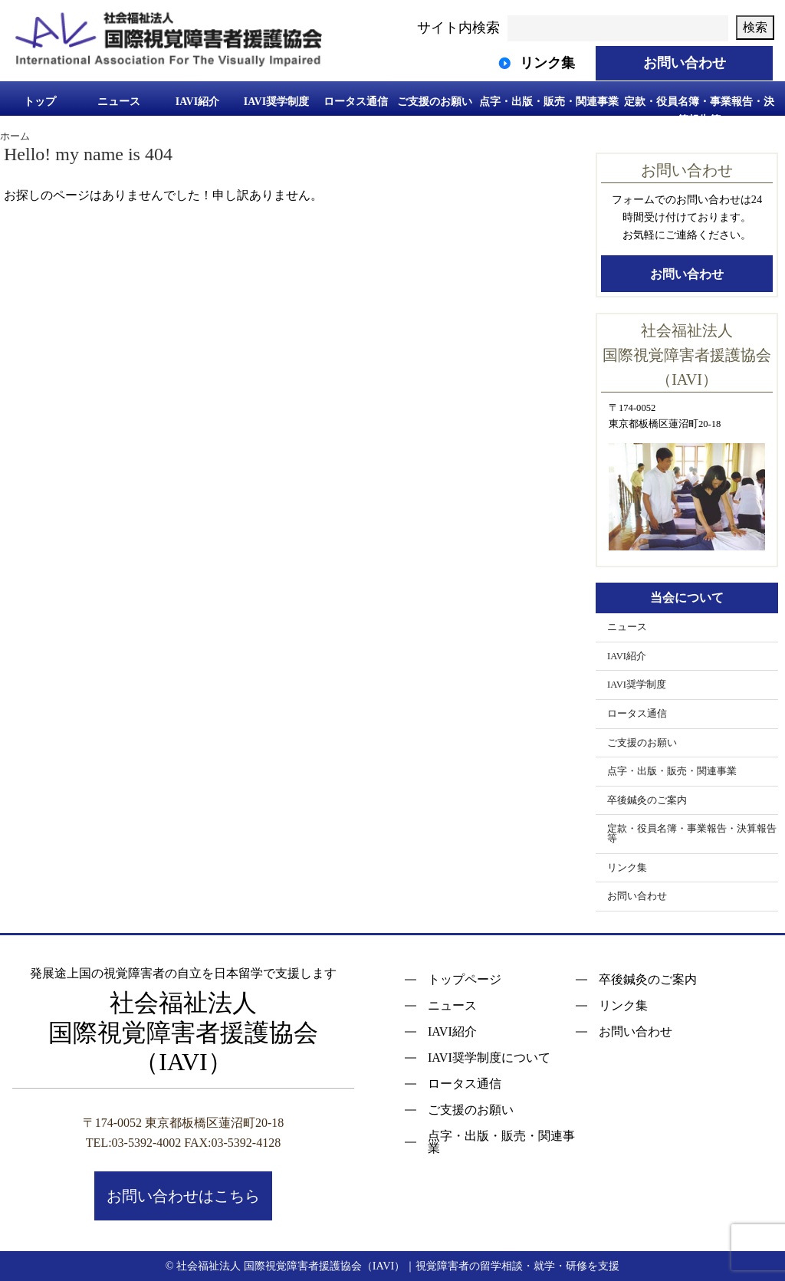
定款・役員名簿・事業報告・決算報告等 (699, 109)
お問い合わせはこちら (183, 1195)
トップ (40, 101)
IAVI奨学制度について (489, 1058)
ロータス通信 (356, 101)
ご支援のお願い (434, 101)
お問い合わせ (687, 274)
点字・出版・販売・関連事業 (549, 101)
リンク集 (627, 867)
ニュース (118, 101)
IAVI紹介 (197, 101)
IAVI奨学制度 (276, 101)
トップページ (464, 980)
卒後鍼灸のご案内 (647, 800)
